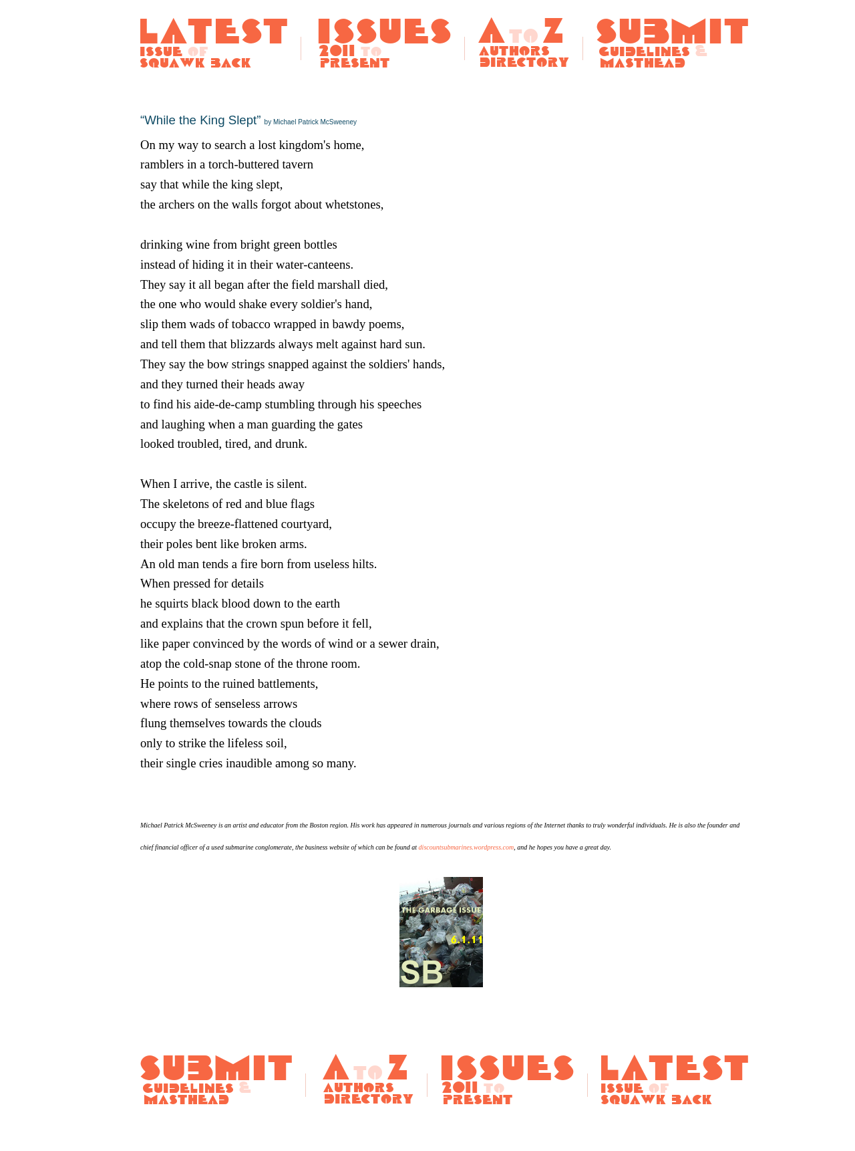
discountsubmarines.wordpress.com (466, 847)
